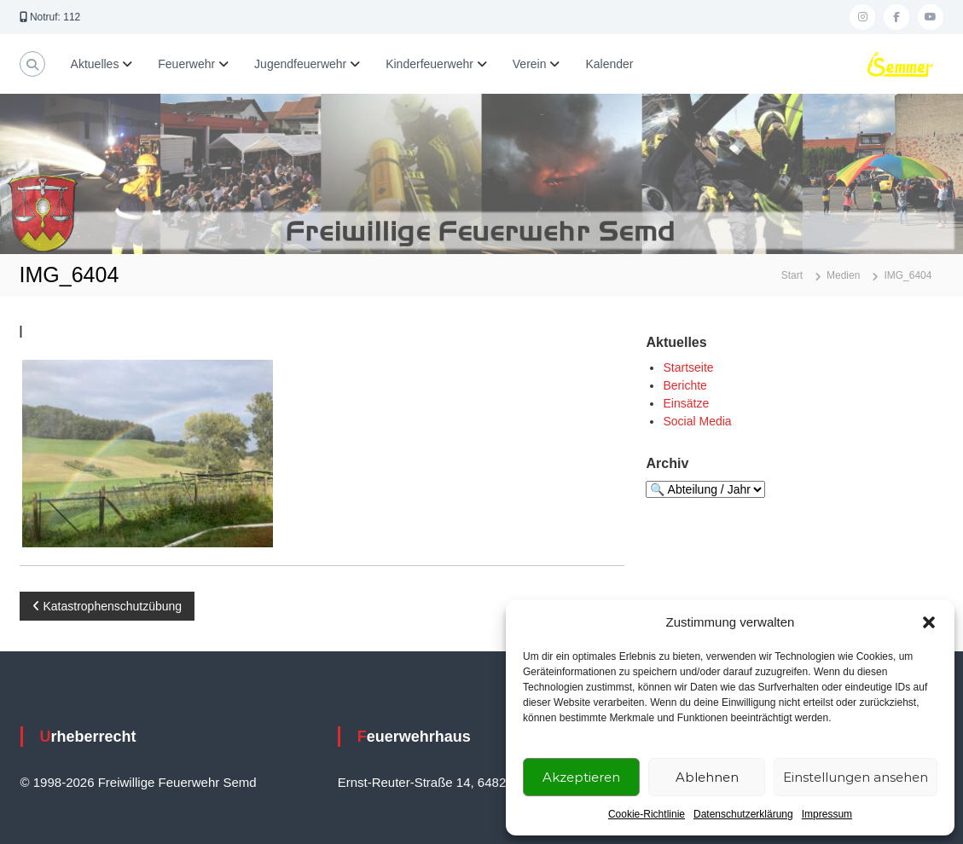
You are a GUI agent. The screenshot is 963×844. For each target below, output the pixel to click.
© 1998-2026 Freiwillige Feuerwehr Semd (138, 782)
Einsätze (686, 403)
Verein (530, 64)
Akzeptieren (581, 777)
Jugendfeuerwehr (300, 64)
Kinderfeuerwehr (429, 64)
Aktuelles (95, 64)
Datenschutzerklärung (743, 814)
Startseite (688, 367)
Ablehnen (707, 777)
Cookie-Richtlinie (646, 814)
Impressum (827, 814)
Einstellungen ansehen (855, 777)
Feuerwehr (186, 64)
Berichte (684, 385)
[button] (928, 622)
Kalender (609, 64)
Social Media (697, 421)
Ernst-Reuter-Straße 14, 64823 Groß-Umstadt (468, 782)
